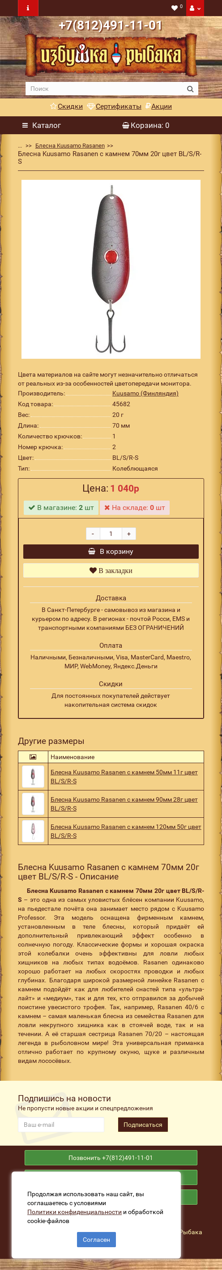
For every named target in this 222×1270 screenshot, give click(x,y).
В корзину (110, 553)
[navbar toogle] (28, 8)
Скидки (66, 106)
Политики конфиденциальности (76, 1210)
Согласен (96, 1237)
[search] (104, 88)
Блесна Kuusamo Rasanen (70, 145)
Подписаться (143, 1129)
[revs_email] (61, 1129)
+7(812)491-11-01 (111, 25)
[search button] (190, 88)
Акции (158, 106)
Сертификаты (114, 106)
